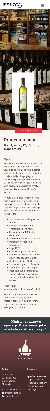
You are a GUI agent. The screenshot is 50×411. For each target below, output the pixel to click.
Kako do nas (11, 395)
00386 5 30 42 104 (14, 389)
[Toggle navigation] (42, 5)
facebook (33, 369)
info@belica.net (13, 392)
